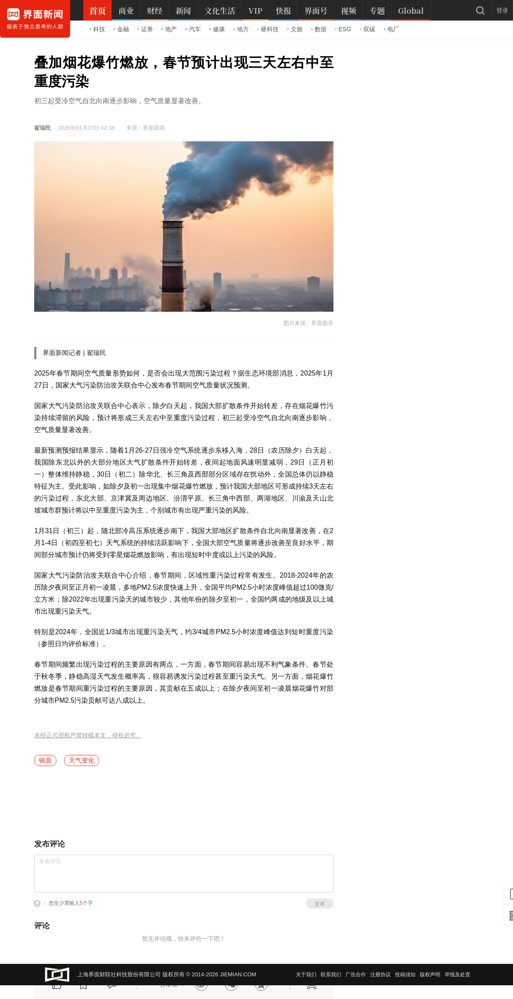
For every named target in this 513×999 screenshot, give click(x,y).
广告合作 (355, 975)
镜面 (45, 760)
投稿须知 (405, 975)
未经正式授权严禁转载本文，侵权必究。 (88, 735)
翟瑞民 (42, 128)
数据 (319, 29)
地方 (241, 29)
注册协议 (380, 975)
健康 (217, 29)
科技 (97, 29)
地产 (169, 29)
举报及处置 (457, 975)
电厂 (391, 29)
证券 (145, 29)
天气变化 (81, 760)
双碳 (367, 29)
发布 (320, 904)
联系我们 (331, 975)
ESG (343, 29)
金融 (121, 29)
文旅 (295, 29)
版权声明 (430, 975)
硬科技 (268, 29)
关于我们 (306, 975)
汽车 (193, 29)
